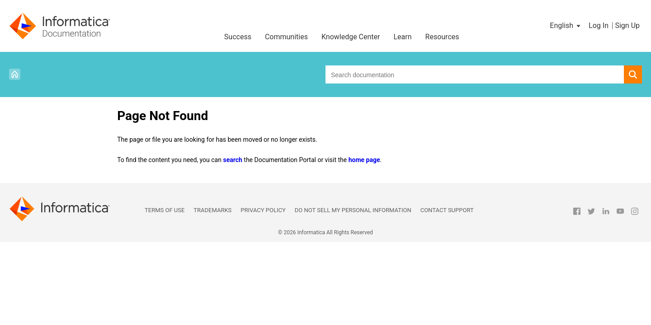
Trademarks (212, 210)
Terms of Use (164, 210)
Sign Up (627, 25)
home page (364, 159)
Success (237, 36)
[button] (565, 26)
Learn (403, 36)
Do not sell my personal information (353, 210)
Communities (286, 36)
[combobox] (475, 74)
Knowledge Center (350, 36)
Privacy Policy (263, 210)
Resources (442, 36)
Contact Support (447, 210)
